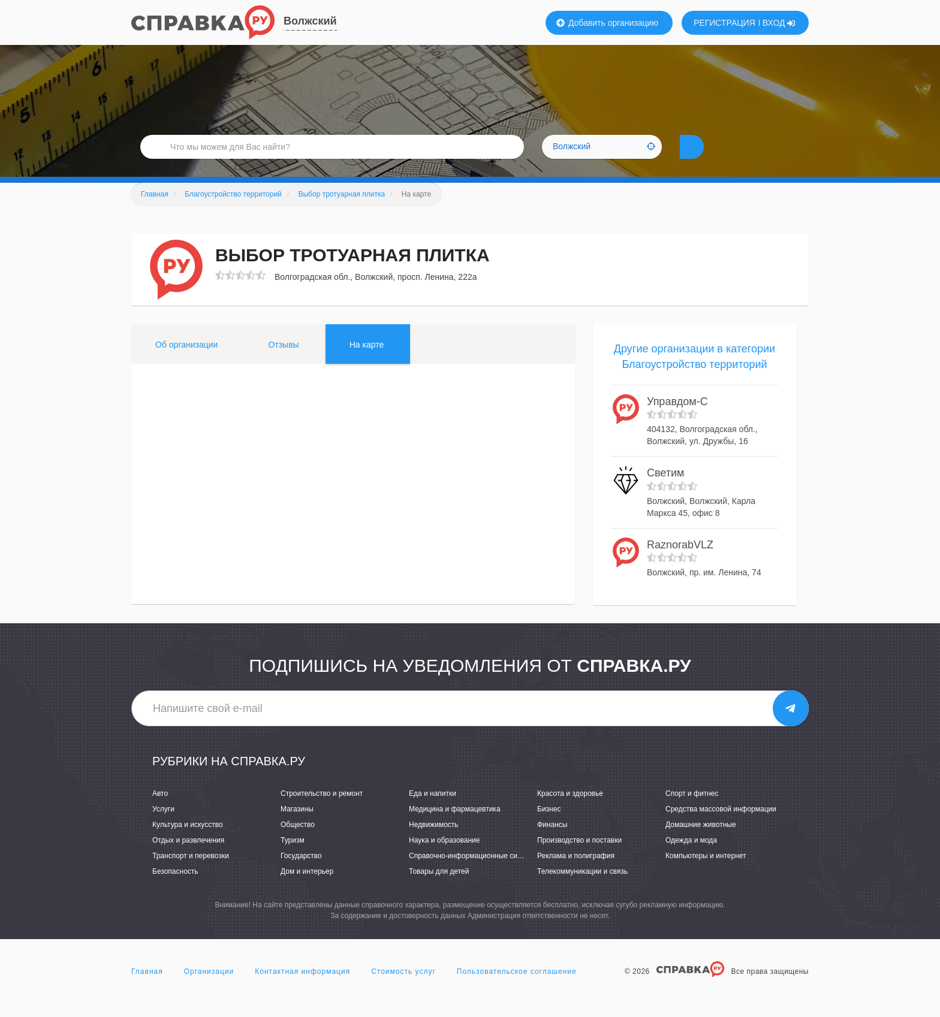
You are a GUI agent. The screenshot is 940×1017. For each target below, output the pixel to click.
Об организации (186, 362)
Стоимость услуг (403, 989)
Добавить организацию (607, 23)
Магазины (297, 827)
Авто (160, 811)
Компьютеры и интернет (705, 874)
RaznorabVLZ (680, 563)
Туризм (293, 858)
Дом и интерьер (307, 889)
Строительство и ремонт (322, 811)
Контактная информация (302, 989)
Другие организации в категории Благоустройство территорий (694, 374)
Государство (301, 874)
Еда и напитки (432, 811)
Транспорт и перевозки (190, 874)
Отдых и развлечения (188, 858)
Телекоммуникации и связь (582, 889)
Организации (209, 989)
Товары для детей (439, 889)
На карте (367, 362)
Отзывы (283, 362)
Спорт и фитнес (692, 811)
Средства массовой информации (720, 827)
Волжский (310, 21)
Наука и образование (444, 858)
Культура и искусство (187, 842)
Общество (298, 842)
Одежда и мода (691, 858)
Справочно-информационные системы (473, 874)
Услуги (163, 827)
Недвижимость (434, 842)
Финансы (552, 842)
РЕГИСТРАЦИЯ (724, 23)
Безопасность (175, 889)
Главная (147, 989)
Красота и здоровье (570, 811)
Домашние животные (700, 842)
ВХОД (779, 23)
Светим (665, 491)
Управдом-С (677, 419)
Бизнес (549, 827)
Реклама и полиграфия (575, 874)
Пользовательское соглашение (517, 989)
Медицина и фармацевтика (455, 827)
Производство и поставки (579, 858)
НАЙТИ (712, 158)
